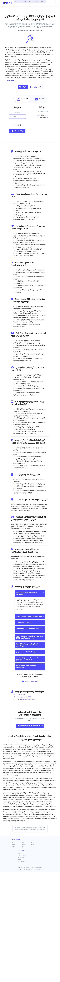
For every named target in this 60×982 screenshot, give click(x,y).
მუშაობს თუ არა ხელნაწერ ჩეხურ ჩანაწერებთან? (30, 766)
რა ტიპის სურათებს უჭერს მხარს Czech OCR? (30, 716)
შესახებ (20, 963)
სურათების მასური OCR (24, 796)
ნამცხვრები (39, 977)
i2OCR (26, 1)
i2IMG (21, 1)
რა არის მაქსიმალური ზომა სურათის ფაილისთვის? (30, 744)
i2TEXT (30, 1)
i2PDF (16, 1)
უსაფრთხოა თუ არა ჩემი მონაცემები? (30, 751)
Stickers (32, 956)
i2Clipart (32, 954)
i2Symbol (24, 954)
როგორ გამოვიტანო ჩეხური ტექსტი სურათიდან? (30, 692)
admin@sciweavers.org (31, 780)
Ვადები (33, 977)
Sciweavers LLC (34, 979)
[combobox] (17, 171)
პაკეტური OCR (35, 109)
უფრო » (43, 1)
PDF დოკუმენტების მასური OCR (26, 798)
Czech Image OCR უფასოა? (30, 721)
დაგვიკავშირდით (22, 965)
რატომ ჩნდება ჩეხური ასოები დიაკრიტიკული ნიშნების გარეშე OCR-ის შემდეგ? (30, 736)
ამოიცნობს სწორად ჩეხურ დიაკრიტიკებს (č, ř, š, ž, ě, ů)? (30, 728)
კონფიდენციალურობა (23, 977)
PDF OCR (20, 969)
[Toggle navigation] (55, 3)
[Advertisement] (32, 23)
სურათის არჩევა (18, 196)
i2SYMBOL (36, 1)
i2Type (23, 956)
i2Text (13, 954)
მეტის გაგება (11, 102)
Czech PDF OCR (21, 794)
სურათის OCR (21, 967)
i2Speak (14, 956)
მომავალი (42, 159)
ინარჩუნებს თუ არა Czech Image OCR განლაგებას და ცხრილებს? (30, 758)
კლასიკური (42, 161)
